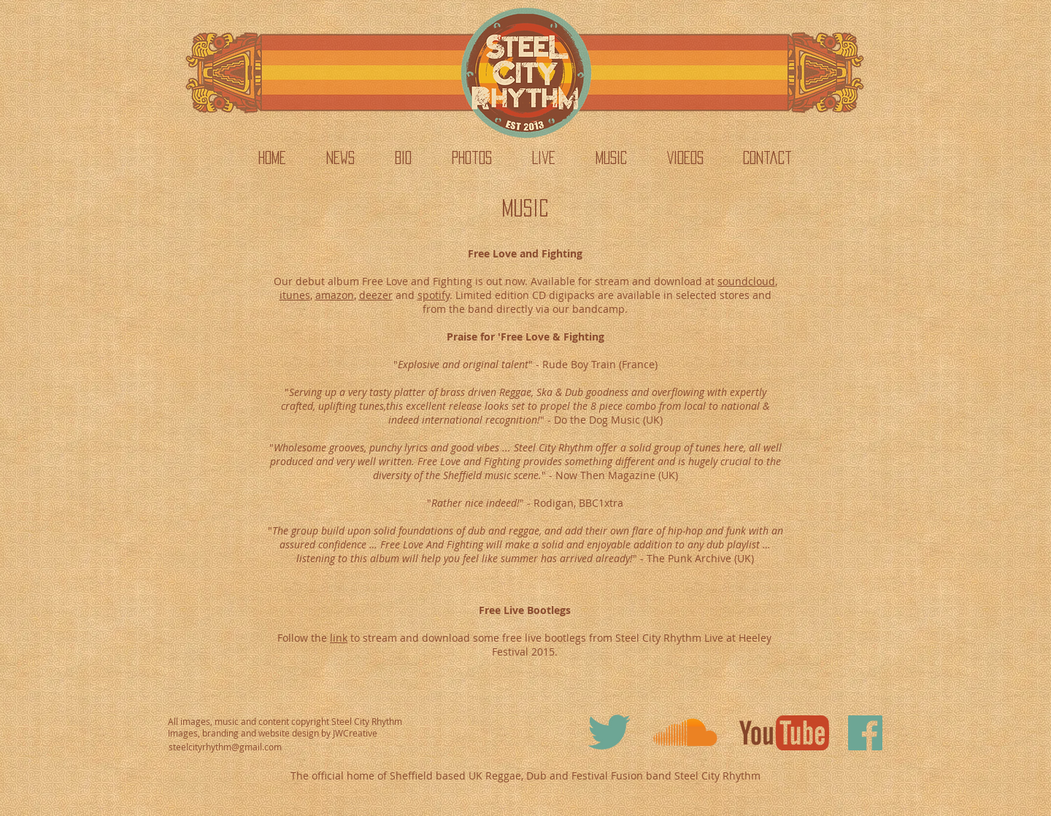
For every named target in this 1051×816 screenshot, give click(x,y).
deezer (376, 295)
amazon (334, 295)
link (338, 638)
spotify (433, 295)
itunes (295, 295)
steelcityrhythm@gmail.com (225, 747)
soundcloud (746, 281)
